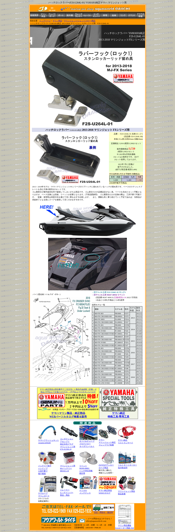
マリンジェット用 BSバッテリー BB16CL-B (69, 467)
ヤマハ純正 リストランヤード (127, 440)
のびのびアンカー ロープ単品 (108, 465)
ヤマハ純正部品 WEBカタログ (108, 490)
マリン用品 (57, 21)
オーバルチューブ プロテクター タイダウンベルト (88, 442)
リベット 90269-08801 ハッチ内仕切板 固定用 (88, 468)
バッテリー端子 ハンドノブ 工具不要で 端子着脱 (47, 469)
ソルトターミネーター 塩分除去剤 (127, 465)
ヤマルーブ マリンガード (47, 493)
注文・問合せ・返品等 (103, 512)
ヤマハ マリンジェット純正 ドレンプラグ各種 (108, 441)
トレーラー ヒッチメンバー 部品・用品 (69, 491)
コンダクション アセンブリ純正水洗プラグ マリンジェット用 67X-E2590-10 (69, 443)
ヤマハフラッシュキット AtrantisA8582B (48, 440)
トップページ (45, 21)
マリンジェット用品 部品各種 (127, 491)
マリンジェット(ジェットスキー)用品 (79, 21)
